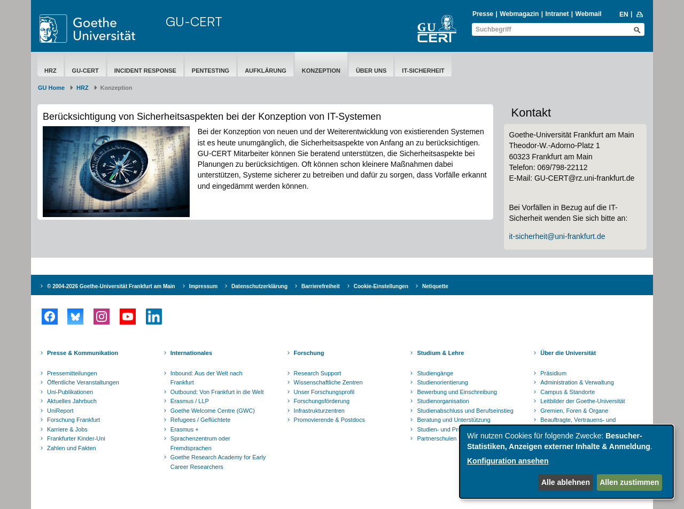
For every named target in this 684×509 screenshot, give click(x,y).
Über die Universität (568, 353)
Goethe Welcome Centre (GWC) (212, 410)
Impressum (203, 286)
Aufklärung (265, 70)
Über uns (371, 70)
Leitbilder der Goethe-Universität (582, 401)
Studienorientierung (442, 382)
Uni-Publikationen (70, 392)
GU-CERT (194, 21)
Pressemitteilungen (72, 373)
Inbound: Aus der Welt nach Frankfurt (206, 378)
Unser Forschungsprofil (324, 392)
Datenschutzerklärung (259, 286)
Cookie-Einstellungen (381, 286)
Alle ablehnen (565, 482)
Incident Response (145, 70)
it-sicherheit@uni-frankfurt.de (557, 236)
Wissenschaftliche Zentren (328, 382)
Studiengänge (435, 373)
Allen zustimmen (629, 482)
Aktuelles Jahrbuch (72, 401)
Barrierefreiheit (320, 286)
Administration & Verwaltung (577, 382)
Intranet (557, 14)
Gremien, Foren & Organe (574, 410)
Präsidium (553, 373)
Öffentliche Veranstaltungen (83, 382)
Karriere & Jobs (67, 429)
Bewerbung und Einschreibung (457, 392)
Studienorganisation (443, 401)
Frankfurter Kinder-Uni (76, 438)
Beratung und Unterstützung (454, 420)
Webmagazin (519, 14)
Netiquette (435, 286)
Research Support (317, 373)
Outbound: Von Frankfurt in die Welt (217, 392)
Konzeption (321, 70)
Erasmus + (184, 429)
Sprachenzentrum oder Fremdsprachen (200, 443)
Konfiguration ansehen (507, 461)
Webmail (589, 14)
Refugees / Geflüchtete (200, 420)
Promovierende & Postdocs (329, 420)
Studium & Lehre (440, 353)
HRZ (50, 70)
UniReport (60, 410)
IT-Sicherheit (423, 70)
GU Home (51, 87)
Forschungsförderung (322, 401)
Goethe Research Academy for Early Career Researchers (218, 462)
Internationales (191, 353)
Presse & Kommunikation (82, 353)
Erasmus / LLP (189, 401)
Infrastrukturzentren (319, 410)
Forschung (309, 353)
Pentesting (210, 70)
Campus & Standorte (567, 392)
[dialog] (566, 461)
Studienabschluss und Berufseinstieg (465, 410)
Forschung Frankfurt (73, 420)
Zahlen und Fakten (71, 448)
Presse (482, 14)
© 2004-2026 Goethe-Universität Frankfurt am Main (111, 286)
